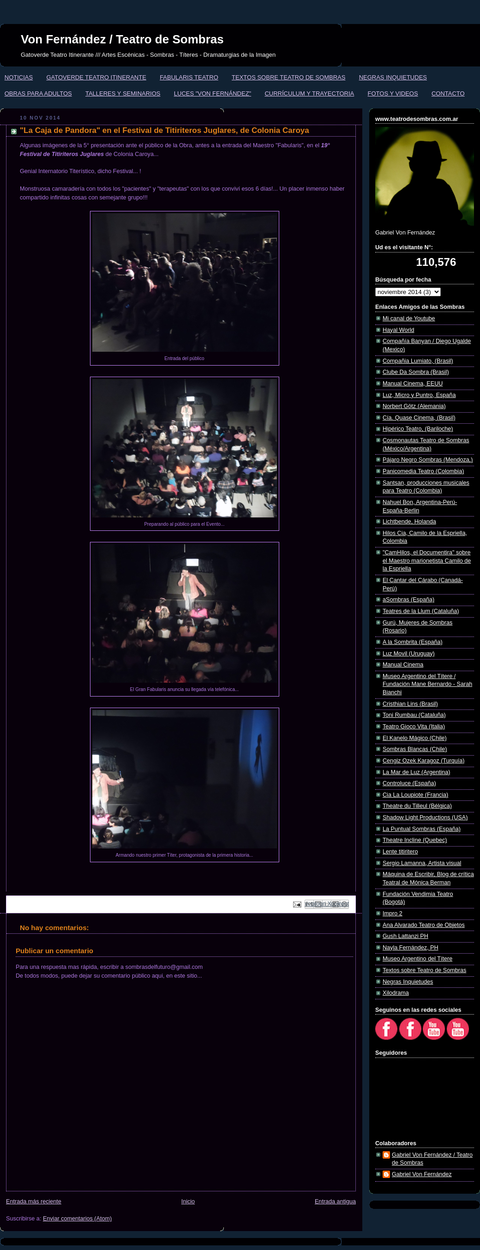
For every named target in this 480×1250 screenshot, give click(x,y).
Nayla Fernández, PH (410, 947)
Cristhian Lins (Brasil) (410, 704)
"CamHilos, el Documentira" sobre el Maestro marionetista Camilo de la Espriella (427, 560)
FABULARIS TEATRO (189, 77)
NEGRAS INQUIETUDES (393, 77)
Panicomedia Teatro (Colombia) (423, 471)
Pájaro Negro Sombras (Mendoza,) (428, 460)
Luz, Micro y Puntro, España (419, 395)
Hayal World (398, 330)
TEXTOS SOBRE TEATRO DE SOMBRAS (288, 77)
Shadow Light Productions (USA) (425, 817)
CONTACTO (448, 93)
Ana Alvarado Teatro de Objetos (424, 925)
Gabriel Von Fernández (422, 1174)
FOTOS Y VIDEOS (393, 93)
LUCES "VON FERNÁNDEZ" (212, 93)
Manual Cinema (403, 664)
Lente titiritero (400, 851)
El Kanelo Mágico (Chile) (415, 738)
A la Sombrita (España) (413, 642)
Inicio (188, 1201)
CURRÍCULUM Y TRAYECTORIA (309, 93)
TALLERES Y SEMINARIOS (123, 93)
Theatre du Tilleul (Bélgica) (417, 806)
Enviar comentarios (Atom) (77, 1218)
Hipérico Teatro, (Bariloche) (418, 429)
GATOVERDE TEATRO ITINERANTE (96, 77)
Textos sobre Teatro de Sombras (424, 970)
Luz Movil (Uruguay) (409, 653)
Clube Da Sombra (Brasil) (416, 372)
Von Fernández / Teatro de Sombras (122, 39)
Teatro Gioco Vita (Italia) (414, 726)
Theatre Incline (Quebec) (415, 840)
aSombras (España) (408, 599)
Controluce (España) (409, 783)
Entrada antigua (335, 1201)
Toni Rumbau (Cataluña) (414, 715)
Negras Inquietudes (408, 982)
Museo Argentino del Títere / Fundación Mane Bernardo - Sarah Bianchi (427, 684)
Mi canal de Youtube (409, 318)
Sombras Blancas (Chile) (415, 749)
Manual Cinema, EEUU (413, 383)
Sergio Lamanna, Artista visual (422, 863)
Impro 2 (392, 913)
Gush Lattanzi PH (405, 936)
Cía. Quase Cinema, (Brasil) (419, 418)
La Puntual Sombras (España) (422, 829)
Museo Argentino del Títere (417, 959)
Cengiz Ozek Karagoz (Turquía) (424, 760)
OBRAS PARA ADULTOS (38, 93)
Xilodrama (396, 993)
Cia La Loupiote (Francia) (415, 795)
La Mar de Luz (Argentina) (416, 772)
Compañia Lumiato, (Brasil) (418, 361)
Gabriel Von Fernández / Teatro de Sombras (432, 1159)
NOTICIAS (19, 77)
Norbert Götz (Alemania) (414, 406)
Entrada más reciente (33, 1201)
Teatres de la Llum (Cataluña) (421, 611)
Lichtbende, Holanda (409, 521)
